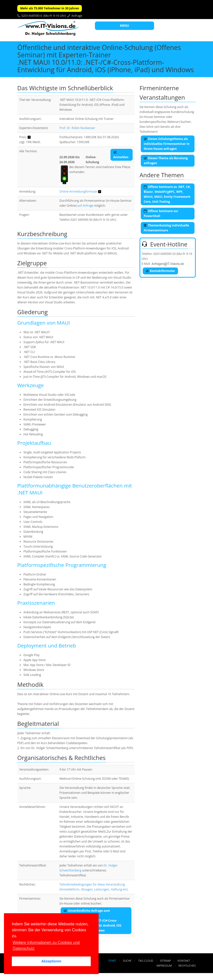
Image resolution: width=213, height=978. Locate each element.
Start (112, 960)
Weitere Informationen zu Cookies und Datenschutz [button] (46, 945)
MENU (124, 25)
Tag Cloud (145, 960)
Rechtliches (187, 965)
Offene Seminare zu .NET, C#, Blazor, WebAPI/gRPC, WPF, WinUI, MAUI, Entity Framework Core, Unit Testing (167, 194)
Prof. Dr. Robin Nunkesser (77, 128)
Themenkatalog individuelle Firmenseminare (166, 227)
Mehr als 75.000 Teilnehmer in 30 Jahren (49, 8)
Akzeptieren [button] (51, 961)
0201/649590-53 (164, 254)
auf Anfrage (85, 205)
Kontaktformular (160, 271)
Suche (127, 960)
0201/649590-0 (31, 16)
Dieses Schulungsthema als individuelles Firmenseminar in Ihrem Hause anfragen (167, 144)
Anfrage (76, 16)
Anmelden (120, 154)
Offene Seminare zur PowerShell (161, 213)
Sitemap (165, 960)
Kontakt (184, 960)
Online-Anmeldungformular (78, 191)
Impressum (164, 965)
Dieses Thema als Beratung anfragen (166, 160)
